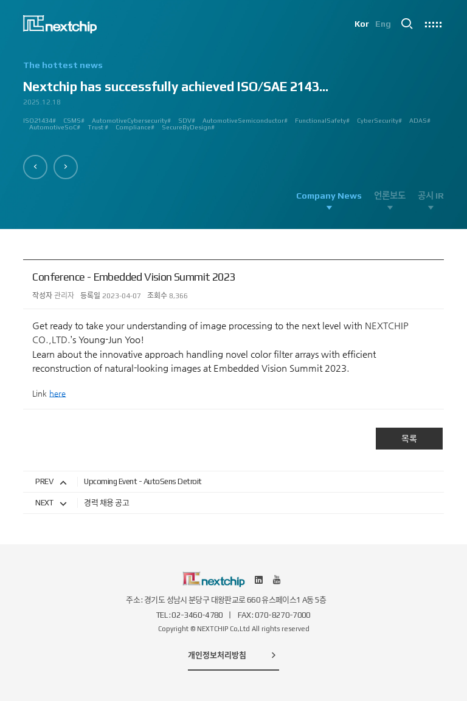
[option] (233, 100)
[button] (35, 167)
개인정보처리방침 (233, 654)
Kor (361, 24)
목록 (409, 438)
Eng (383, 24)
